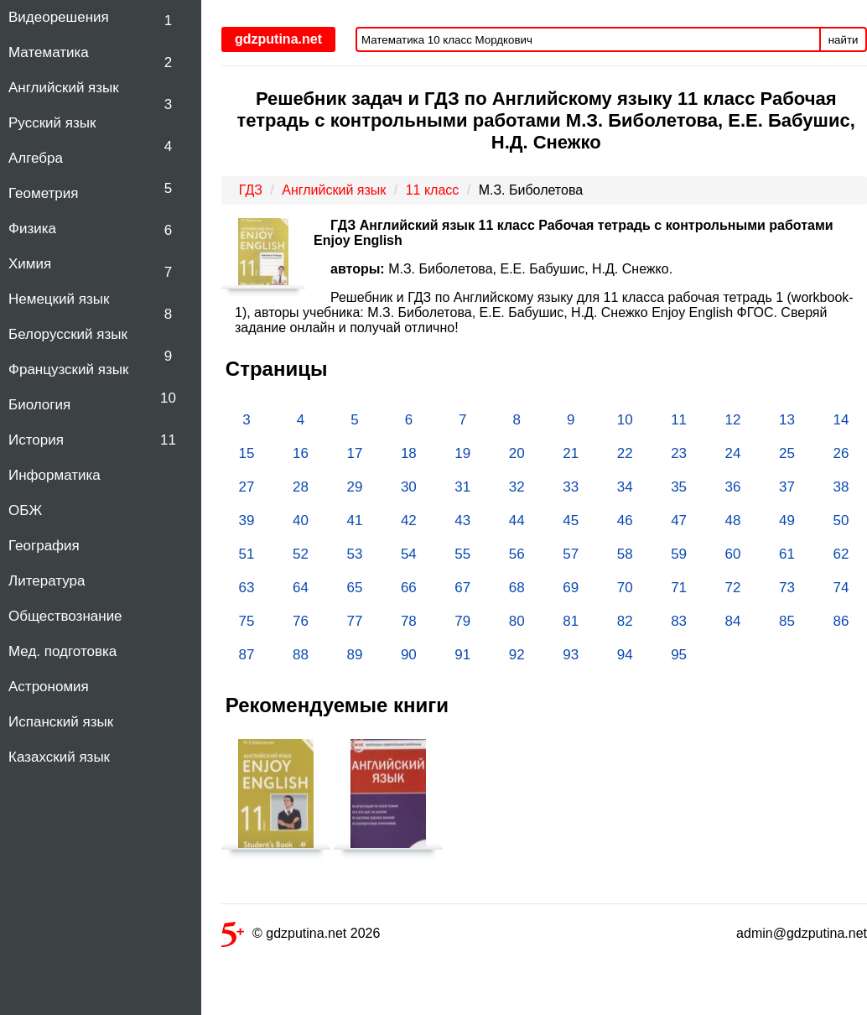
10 (168, 398)
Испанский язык (60, 722)
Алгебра (35, 158)
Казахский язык (59, 757)
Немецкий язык (58, 299)
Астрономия (48, 687)
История (36, 440)
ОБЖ (25, 510)
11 (168, 440)
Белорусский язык (67, 334)
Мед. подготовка (62, 651)
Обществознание (65, 616)
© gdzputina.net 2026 (300, 936)
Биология (39, 405)
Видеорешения (58, 17)
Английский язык (63, 88)
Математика (48, 52)
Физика (32, 229)
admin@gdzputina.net (801, 933)
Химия (29, 264)
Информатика (54, 475)
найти (843, 40)
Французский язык (68, 369)
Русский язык (52, 123)
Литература (46, 581)
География (44, 546)
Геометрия (43, 193)
